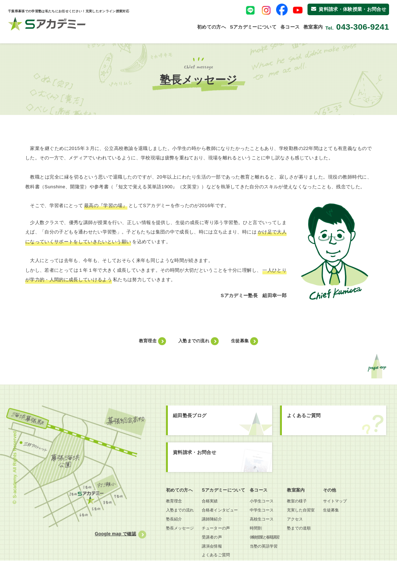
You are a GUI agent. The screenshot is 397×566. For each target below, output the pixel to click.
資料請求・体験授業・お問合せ (348, 9)
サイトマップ (346, 501)
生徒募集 (240, 340)
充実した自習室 (309, 511)
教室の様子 (305, 501)
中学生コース (266, 511)
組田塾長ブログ (220, 423)
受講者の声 (216, 540)
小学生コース (266, 501)
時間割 (259, 530)
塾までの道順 (307, 530)
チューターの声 (220, 530)
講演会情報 (216, 550)
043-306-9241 (362, 26)
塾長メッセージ (181, 530)
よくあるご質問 (334, 421)
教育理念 (148, 340)
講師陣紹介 (216, 521)
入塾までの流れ (193, 340)
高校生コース (266, 521)
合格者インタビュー (225, 511)
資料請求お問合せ (222, 459)
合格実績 (214, 501)
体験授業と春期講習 (269, 540)
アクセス (303, 521)
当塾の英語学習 (268, 550)
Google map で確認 (114, 534)
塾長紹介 (175, 521)
